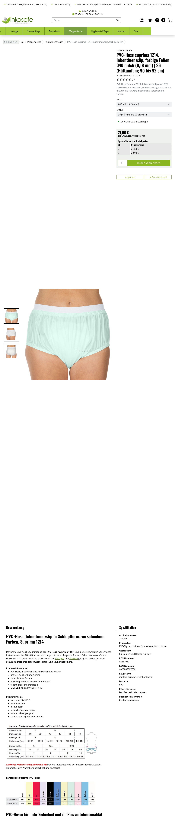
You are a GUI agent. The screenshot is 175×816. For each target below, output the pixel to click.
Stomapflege (57, 31)
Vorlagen (59, 658)
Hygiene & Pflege (123, 31)
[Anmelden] (142, 20)
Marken (145, 31)
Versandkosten (138, 136)
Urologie (38, 31)
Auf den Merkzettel (158, 177)
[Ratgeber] (157, 20)
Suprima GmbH (124, 50)
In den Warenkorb (148, 163)
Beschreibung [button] (15, 627)
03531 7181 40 (88, 10)
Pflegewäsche (99, 31)
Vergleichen (130, 177)
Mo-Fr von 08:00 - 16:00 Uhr (87, 14)
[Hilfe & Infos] (163, 20)
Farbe (119, 99)
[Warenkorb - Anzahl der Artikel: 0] (170, 20)
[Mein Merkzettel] (150, 20)
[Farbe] (144, 104)
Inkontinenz (19, 31)
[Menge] (122, 163)
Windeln (73, 658)
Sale (160, 31)
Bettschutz (78, 31)
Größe (119, 109)
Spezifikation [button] (127, 627)
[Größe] (144, 114)
